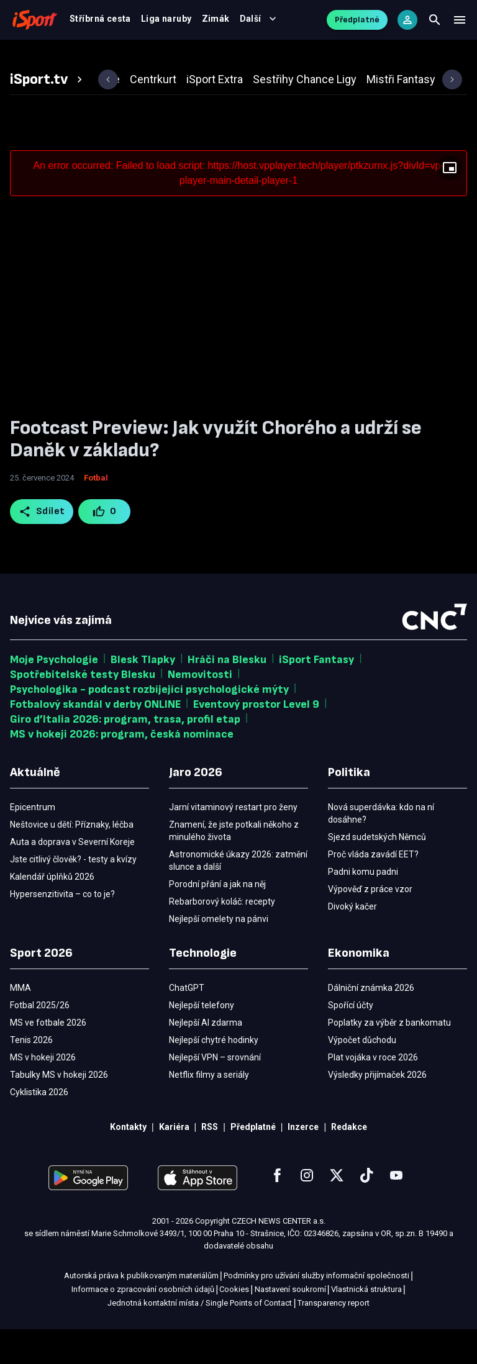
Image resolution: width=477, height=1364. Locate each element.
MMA (317, 57)
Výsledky (177, 57)
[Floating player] (449, 202)
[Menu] (459, 24)
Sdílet (42, 546)
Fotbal (54, 57)
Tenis (274, 57)
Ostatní (364, 57)
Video (229, 57)
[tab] (48, 114)
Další (418, 57)
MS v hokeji (113, 57)
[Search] (434, 24)
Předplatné (357, 24)
